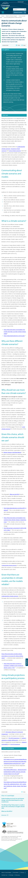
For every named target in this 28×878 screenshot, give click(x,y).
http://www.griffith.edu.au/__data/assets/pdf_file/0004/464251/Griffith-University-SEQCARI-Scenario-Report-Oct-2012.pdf (15, 771)
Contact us (4, 875)
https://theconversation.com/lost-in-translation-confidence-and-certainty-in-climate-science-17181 (13, 665)
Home (2, 16)
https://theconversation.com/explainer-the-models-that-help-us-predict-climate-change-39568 (15, 331)
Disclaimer (16, 872)
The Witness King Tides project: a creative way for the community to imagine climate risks (13, 806)
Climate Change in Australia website (12, 452)
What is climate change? (11, 16)
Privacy (22, 872)
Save (24, 45)
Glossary (17, 875)
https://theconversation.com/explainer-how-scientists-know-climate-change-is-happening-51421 (15, 520)
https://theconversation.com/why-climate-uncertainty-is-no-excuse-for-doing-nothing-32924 (12, 656)
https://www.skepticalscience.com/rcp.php (14, 336)
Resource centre (20, 12)
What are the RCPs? (14, 494)
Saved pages (21, 2)
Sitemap (11, 875)
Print (19, 45)
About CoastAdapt (6, 872)
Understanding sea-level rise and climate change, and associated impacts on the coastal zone (12, 800)
